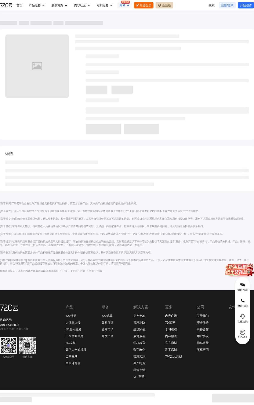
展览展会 (139, 336)
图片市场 (107, 329)
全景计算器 (73, 363)
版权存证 (107, 322)
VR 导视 (138, 376)
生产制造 (139, 363)
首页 (19, 5)
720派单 (107, 315)
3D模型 (70, 343)
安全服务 (203, 322)
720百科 (170, 322)
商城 (122, 5)
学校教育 (139, 343)
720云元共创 (173, 356)
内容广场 (171, 315)
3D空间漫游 (73, 329)
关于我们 (203, 315)
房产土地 (139, 315)
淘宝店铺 (171, 349)
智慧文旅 (139, 356)
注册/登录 (227, 5)
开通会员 (143, 5)
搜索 (212, 5)
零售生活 (139, 370)
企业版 (164, 5)
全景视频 (71, 356)
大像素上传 (73, 322)
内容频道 (171, 336)
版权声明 (203, 349)
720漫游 (71, 315)
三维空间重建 (74, 336)
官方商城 (171, 343)
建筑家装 (139, 329)
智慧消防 (139, 322)
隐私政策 (203, 343)
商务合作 (203, 329)
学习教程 (171, 329)
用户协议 (203, 336)
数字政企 (139, 349)
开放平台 (107, 336)
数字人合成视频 (76, 349)
